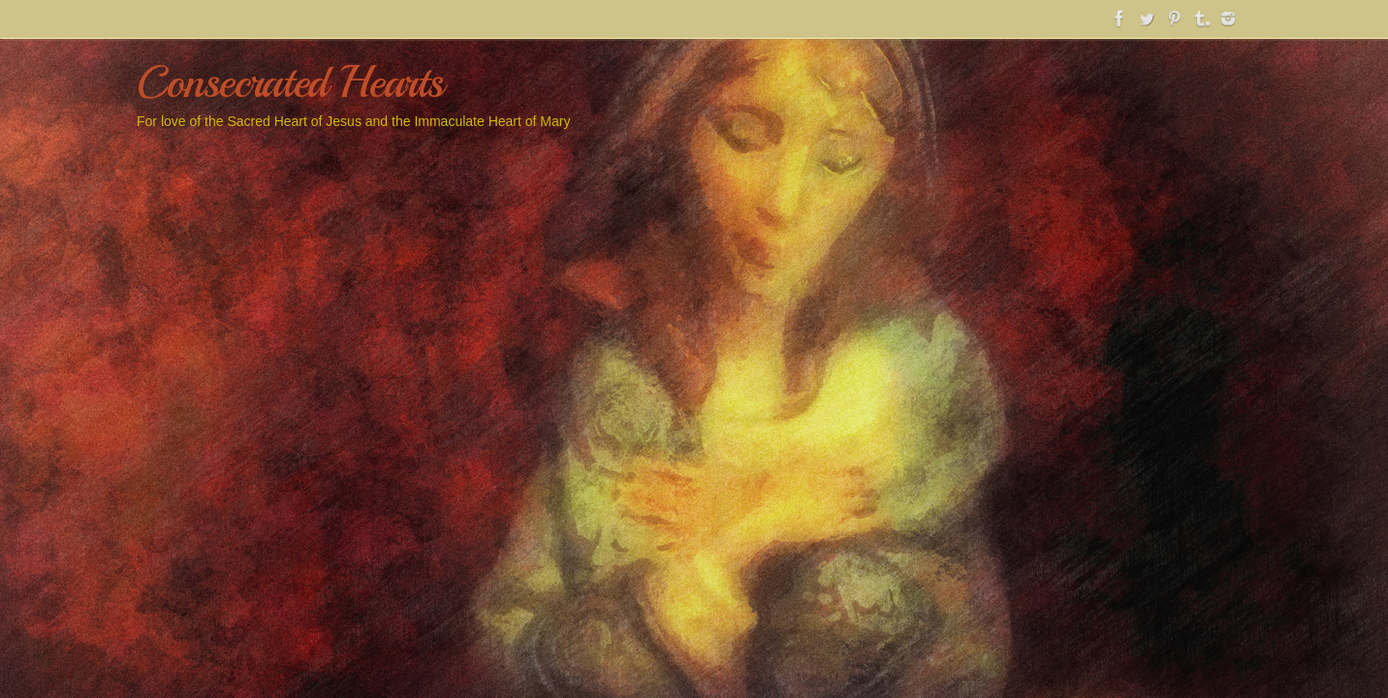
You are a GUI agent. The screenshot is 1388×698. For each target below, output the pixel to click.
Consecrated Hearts (289, 83)
